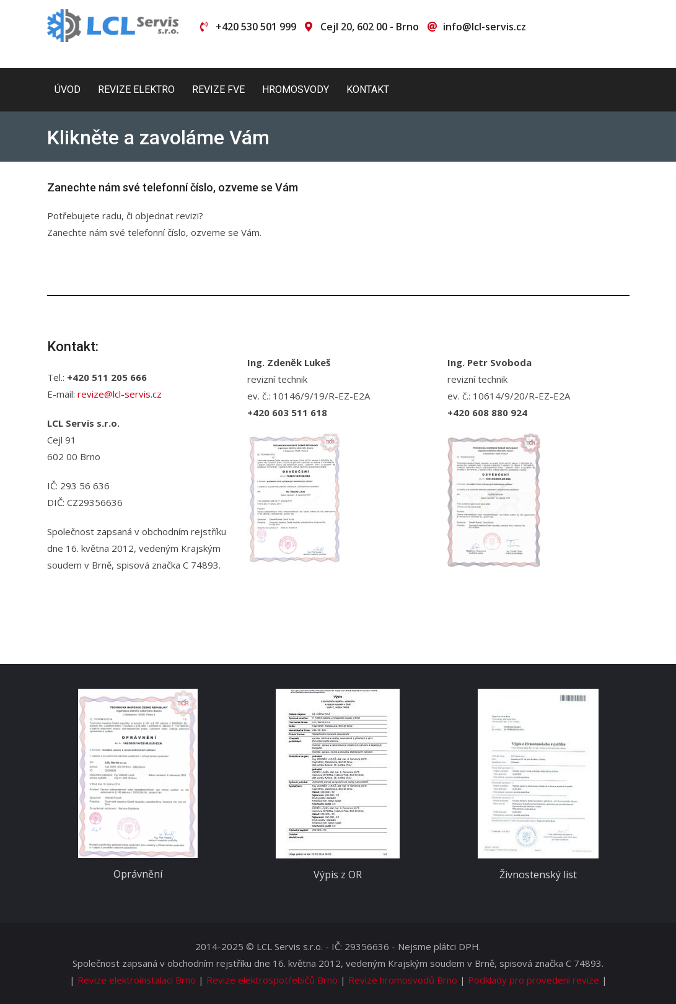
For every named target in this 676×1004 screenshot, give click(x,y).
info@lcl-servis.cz (484, 26)
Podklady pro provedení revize (533, 980)
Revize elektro (136, 89)
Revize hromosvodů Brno (402, 980)
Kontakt (367, 89)
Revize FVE (218, 89)
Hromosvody (295, 89)
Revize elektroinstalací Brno (136, 980)
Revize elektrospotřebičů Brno (272, 980)
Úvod (68, 89)
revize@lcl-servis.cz (119, 394)
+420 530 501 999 (256, 26)
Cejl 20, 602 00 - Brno (369, 26)
